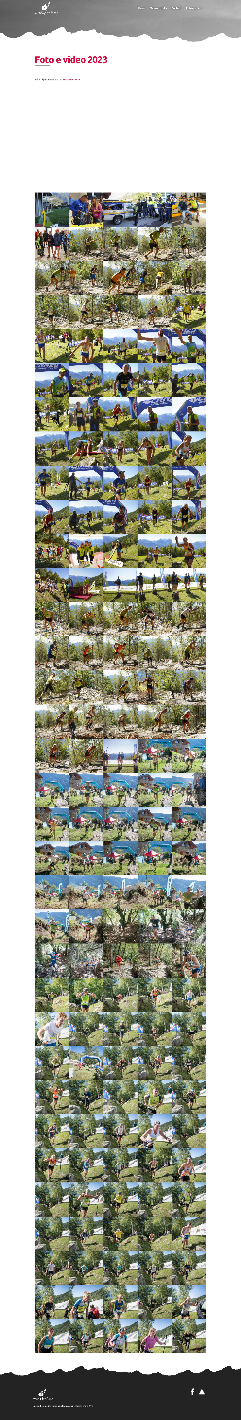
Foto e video (193, 8)
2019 (70, 79)
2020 (63, 79)
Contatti (177, 8)
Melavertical (158, 8)
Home (141, 8)
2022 (57, 79)
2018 (77, 79)
